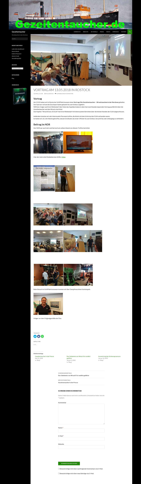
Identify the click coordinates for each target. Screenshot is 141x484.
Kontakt (123, 31)
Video (63, 157)
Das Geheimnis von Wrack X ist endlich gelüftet (81, 374)
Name (60, 428)
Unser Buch (77, 31)
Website (61, 444)
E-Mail (61, 436)
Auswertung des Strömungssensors (109, 356)
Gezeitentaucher (18, 32)
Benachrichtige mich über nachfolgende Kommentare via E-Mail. (81, 469)
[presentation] (81, 456)
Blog (13, 78)
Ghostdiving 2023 (16, 58)
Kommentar (62, 402)
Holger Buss (49, 93)
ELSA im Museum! (16, 53)
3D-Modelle (94, 31)
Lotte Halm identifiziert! (18, 49)
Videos (108, 31)
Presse (102, 31)
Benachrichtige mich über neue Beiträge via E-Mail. (77, 473)
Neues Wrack (15, 51)
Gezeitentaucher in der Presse (44, 356)
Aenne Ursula (15, 56)
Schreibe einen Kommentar (64, 93)
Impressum (116, 31)
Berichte (85, 31)
